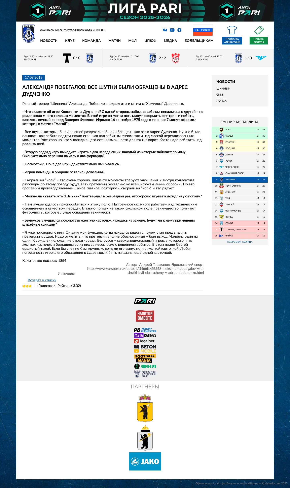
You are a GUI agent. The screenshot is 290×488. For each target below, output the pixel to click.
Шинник (223, 88)
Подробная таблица (239, 242)
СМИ (219, 94)
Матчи (114, 40)
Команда (91, 40)
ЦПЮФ (150, 40)
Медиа (170, 40)
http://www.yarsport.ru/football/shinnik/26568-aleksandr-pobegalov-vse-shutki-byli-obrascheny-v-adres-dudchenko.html (145, 271)
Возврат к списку (42, 280)
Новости (49, 40)
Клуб (70, 40)
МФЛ (132, 40)
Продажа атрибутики (232, 40)
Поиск (221, 100)
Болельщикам (199, 40)
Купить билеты (259, 40)
